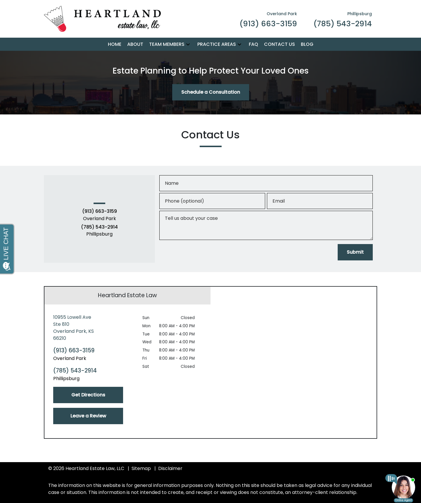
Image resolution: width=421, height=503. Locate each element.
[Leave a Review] (88, 416)
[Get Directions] (88, 395)
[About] (135, 44)
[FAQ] (253, 44)
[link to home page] (102, 18)
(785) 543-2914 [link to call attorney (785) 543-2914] (99, 227)
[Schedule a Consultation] (210, 92)
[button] (187, 44)
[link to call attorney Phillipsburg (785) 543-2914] (342, 18)
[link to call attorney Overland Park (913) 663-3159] (268, 18)
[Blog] (307, 44)
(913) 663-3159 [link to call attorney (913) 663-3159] (99, 211)
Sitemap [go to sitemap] (141, 468)
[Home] (114, 44)
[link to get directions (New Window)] (88, 328)
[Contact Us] (279, 44)
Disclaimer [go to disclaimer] (170, 468)
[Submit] (355, 252)
